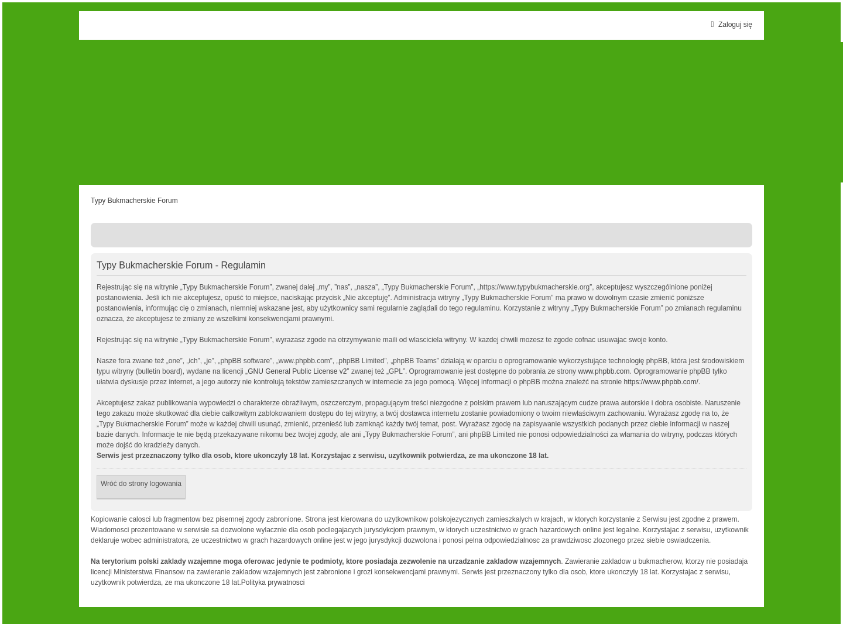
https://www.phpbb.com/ (660, 382)
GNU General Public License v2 (297, 371)
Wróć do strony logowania (141, 484)
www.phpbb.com (603, 371)
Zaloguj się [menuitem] (730, 24)
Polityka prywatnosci (273, 582)
